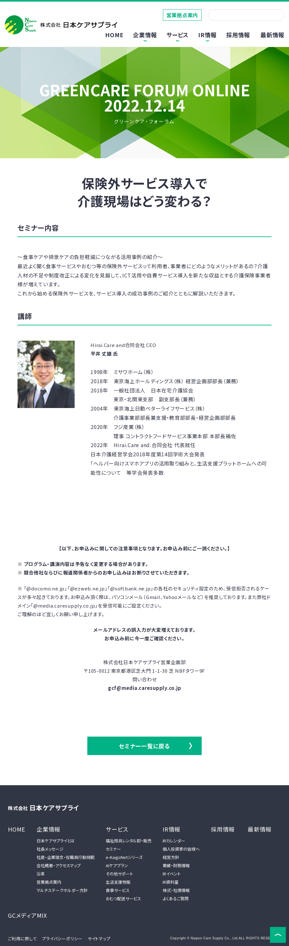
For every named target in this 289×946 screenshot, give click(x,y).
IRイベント (172, 874)
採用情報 (238, 35)
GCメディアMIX (27, 915)
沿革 (41, 874)
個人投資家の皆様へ (181, 849)
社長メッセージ (50, 849)
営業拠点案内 (182, 15)
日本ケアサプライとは (56, 841)
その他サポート (119, 874)
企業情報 (48, 829)
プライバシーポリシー (62, 938)
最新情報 (272, 35)
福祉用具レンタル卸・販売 (128, 841)
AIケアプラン (117, 865)
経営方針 (171, 857)
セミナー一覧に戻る (144, 746)
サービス (117, 829)
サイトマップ (99, 938)
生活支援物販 (118, 882)
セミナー (113, 849)
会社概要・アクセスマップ (59, 865)
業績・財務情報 (176, 865)
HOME (114, 35)
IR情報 (171, 829)
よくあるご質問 (176, 898)
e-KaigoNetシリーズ (124, 857)
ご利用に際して (22, 938)
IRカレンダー (174, 841)
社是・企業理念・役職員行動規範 (66, 857)
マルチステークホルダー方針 (62, 890)
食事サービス (118, 890)
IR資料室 (170, 882)
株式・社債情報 (176, 890)
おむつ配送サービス (123, 898)
